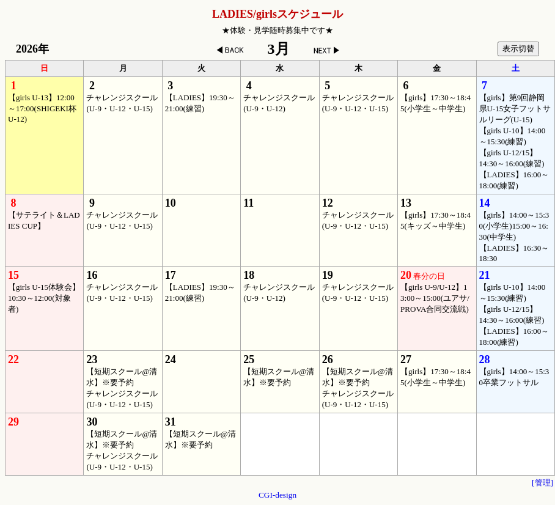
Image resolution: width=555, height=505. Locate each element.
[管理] (542, 482)
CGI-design (277, 494)
